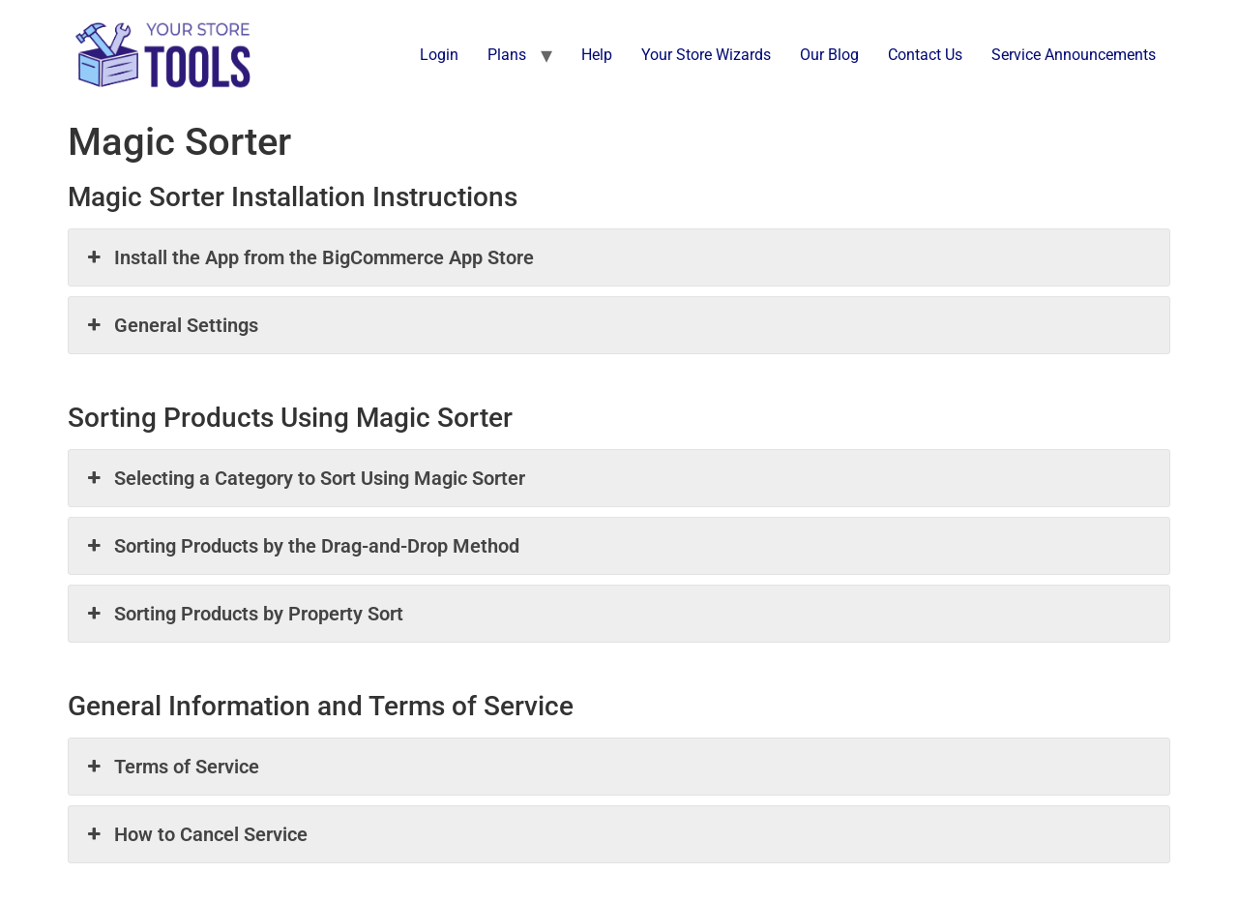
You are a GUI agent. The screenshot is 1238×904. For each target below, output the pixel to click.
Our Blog (829, 54)
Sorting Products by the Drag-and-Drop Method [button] (301, 545)
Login (439, 54)
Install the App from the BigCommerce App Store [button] (308, 257)
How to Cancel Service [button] (195, 834)
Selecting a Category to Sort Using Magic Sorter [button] (304, 478)
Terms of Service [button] (171, 766)
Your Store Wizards (706, 54)
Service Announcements (1073, 54)
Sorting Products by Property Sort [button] (243, 613)
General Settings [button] (170, 325)
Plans (506, 54)
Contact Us (925, 54)
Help (596, 54)
